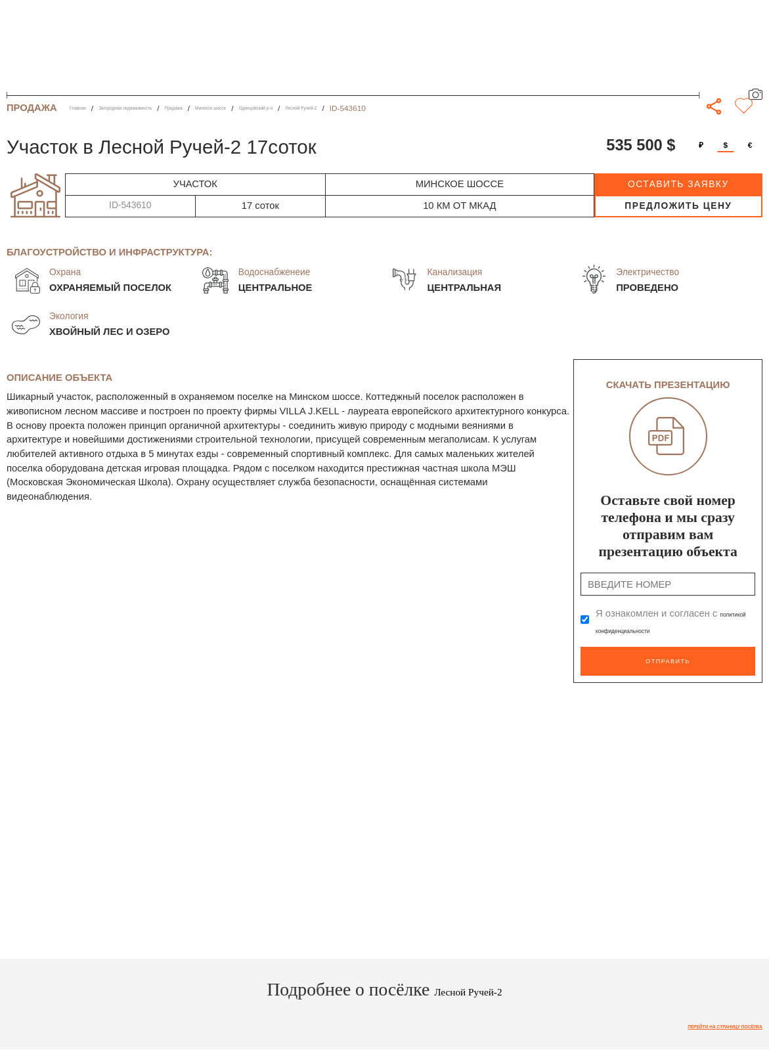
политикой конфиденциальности (669, 628)
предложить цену (678, 206)
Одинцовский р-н (364, 108)
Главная (84, 108)
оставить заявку (678, 184)
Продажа (237, 108)
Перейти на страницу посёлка (695, 1019)
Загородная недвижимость (160, 108)
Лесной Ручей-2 (436, 108)
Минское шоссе (293, 108)
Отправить (667, 654)
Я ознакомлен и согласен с (669, 621)
